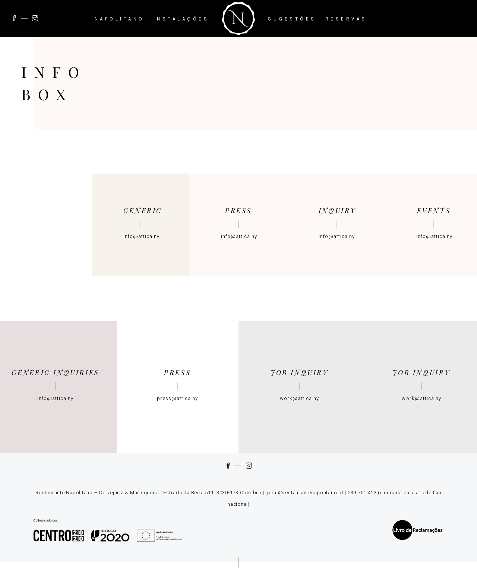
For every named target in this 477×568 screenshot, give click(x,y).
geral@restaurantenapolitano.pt (304, 492)
